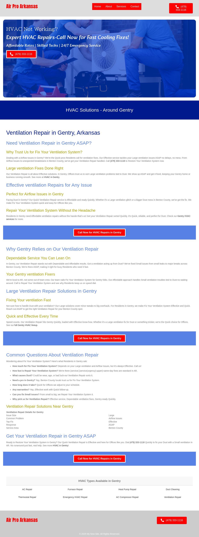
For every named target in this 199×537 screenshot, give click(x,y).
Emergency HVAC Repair (75, 497)
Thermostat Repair (27, 497)
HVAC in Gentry (51, 177)
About (108, 6)
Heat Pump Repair (127, 489)
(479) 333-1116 (117, 161)
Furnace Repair (75, 489)
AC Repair (27, 489)
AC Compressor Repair (127, 497)
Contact (135, 6)
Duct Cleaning (173, 489)
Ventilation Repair (172, 497)
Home (97, 6)
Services (121, 6)
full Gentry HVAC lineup (25, 325)
